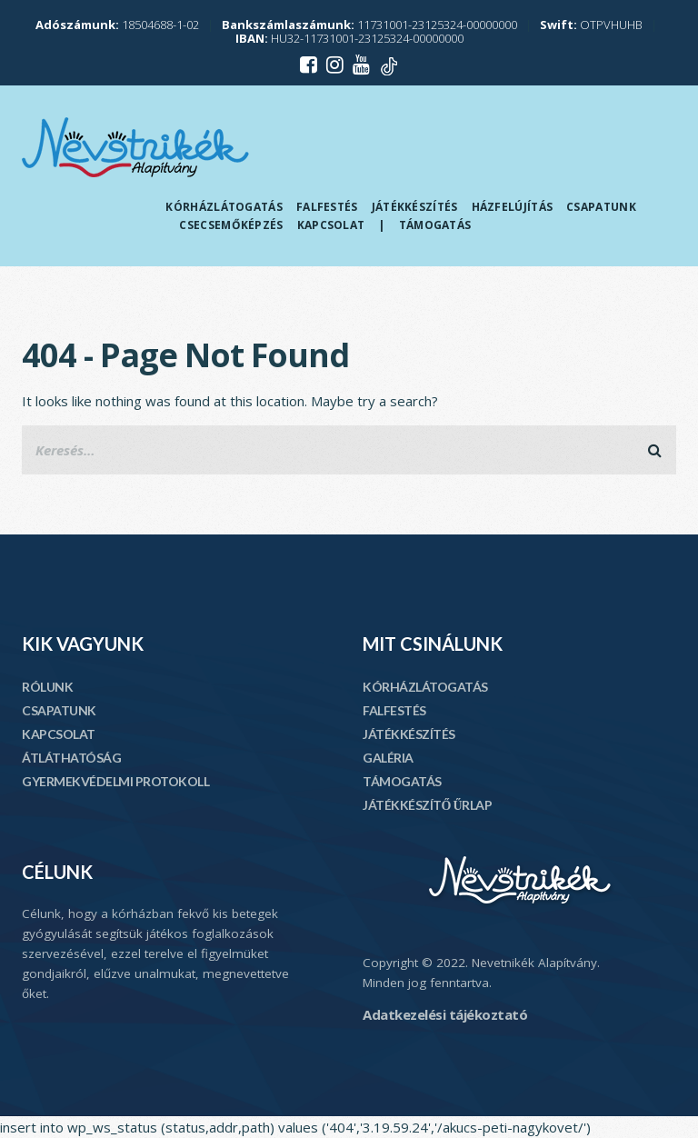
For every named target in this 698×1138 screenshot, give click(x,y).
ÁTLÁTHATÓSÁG (71, 757)
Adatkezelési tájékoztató (445, 1014)
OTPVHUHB (591, 24)
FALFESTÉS (394, 710)
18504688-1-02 (117, 24)
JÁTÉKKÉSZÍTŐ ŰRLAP (427, 805)
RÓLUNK (47, 686)
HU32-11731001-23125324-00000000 (349, 38)
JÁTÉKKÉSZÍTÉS (409, 734)
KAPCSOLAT (58, 734)
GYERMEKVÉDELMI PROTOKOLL (115, 781)
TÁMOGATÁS (402, 781)
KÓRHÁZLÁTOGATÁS (425, 686)
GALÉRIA (388, 757)
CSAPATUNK (59, 710)
